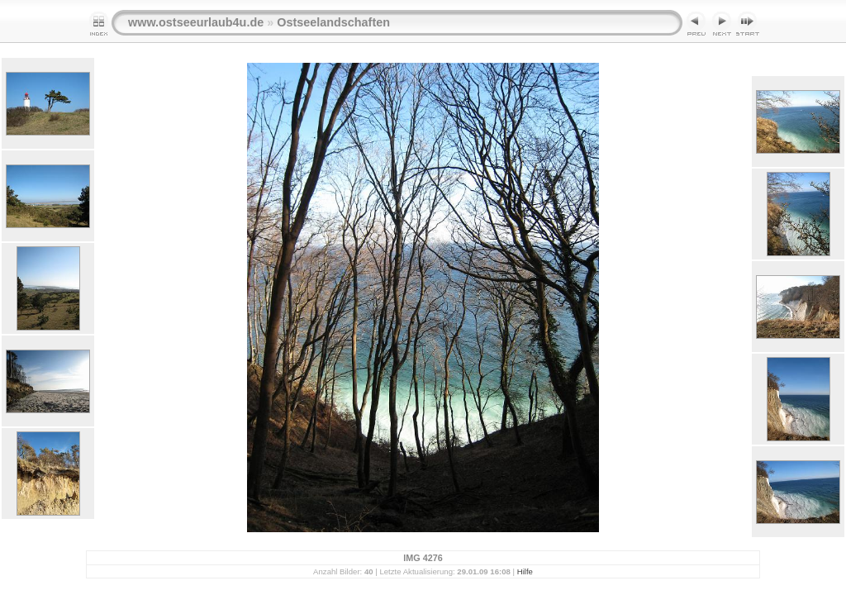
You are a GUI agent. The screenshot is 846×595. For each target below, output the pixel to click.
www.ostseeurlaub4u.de (196, 22)
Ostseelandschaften (333, 22)
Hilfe (525, 571)
